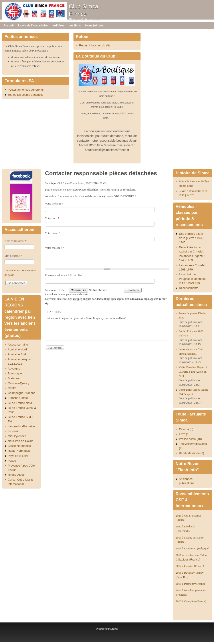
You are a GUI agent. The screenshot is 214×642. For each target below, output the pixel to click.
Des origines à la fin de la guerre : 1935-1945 (191, 238)
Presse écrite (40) (190, 439)
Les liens (75, 25)
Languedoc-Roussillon (22, 426)
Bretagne (14, 378)
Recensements (188, 288)
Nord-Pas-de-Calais (20, 441)
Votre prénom (54, 203)
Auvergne (14, 368)
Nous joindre (94, 25)
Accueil (8, 25)
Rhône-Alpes (16, 474)
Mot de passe (13, 255)
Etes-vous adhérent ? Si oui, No (64, 275)
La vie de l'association (33, 25)
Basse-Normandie (19, 445)
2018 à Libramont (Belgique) (192, 548)
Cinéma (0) (186, 429)
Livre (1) (184, 434)
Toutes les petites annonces (25, 94)
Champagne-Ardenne (21, 393)
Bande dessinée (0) (191, 453)
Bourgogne (15, 373)
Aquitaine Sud (17, 354)
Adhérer (58, 25)
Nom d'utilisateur (15, 240)
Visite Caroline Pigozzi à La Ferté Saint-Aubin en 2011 (192, 372)
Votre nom (52, 218)
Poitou (12, 460)
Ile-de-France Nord (20, 403)
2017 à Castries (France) (190, 566)
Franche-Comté (18, 398)
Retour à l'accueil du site (94, 45)
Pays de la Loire (18, 455)
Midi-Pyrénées (17, 436)
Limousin (13, 431)
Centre (12, 388)
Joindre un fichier (55, 290)
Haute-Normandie (19, 450)
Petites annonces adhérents (26, 89)
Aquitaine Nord (17, 349)
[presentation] (81, 329)
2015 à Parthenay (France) (191, 583)
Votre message (54, 247)
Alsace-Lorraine (18, 344)
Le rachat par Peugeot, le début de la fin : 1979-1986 (192, 279)
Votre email (53, 233)
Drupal (114, 628)
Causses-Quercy (18, 383)
